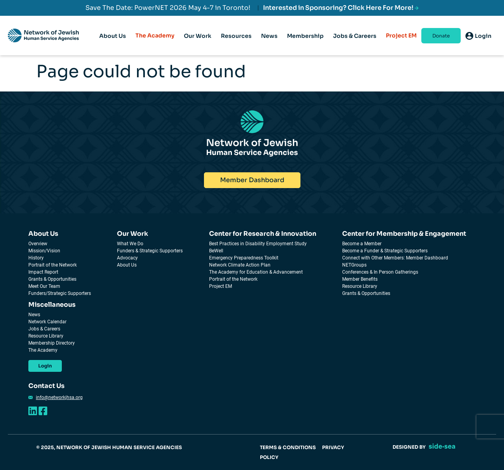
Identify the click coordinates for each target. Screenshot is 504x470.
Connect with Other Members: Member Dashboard (395, 258)
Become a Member (362, 243)
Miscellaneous (52, 304)
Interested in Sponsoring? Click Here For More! (341, 8)
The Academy (154, 35)
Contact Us (46, 386)
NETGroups (354, 265)
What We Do (130, 243)
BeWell (216, 251)
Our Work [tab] (197, 43)
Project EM (401, 35)
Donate (441, 36)
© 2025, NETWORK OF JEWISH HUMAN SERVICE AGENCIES (109, 447)
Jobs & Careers (44, 329)
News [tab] (269, 43)
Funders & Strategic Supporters (150, 251)
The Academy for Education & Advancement (256, 272)
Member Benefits (360, 279)
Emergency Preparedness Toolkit (243, 258)
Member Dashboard (252, 180)
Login (45, 366)
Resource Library (359, 286)
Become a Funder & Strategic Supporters (385, 251)
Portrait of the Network (52, 265)
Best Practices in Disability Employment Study (258, 243)
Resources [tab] (236, 43)
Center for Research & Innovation (262, 233)
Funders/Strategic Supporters (59, 293)
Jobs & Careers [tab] (354, 43)
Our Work (132, 233)
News (34, 314)
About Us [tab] (112, 43)
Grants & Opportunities (52, 279)
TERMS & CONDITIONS (288, 447)
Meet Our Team (44, 286)
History (36, 258)
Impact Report (43, 272)
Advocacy (127, 258)
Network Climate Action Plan (240, 265)
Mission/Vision (44, 251)
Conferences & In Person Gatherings (380, 272)
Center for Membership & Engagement (404, 233)
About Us (43, 233)
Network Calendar (47, 322)
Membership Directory (51, 343)
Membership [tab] (305, 43)
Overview (37, 243)
